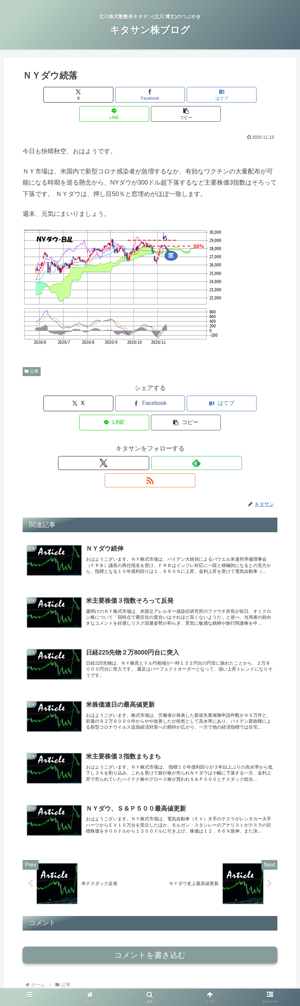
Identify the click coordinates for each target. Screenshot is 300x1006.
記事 (32, 352)
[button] (235, 95)
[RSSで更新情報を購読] (166, 425)
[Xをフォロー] (134, 425)
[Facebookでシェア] (107, 95)
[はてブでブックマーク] (150, 95)
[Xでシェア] (64, 95)
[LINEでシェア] (192, 95)
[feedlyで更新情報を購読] (150, 425)
